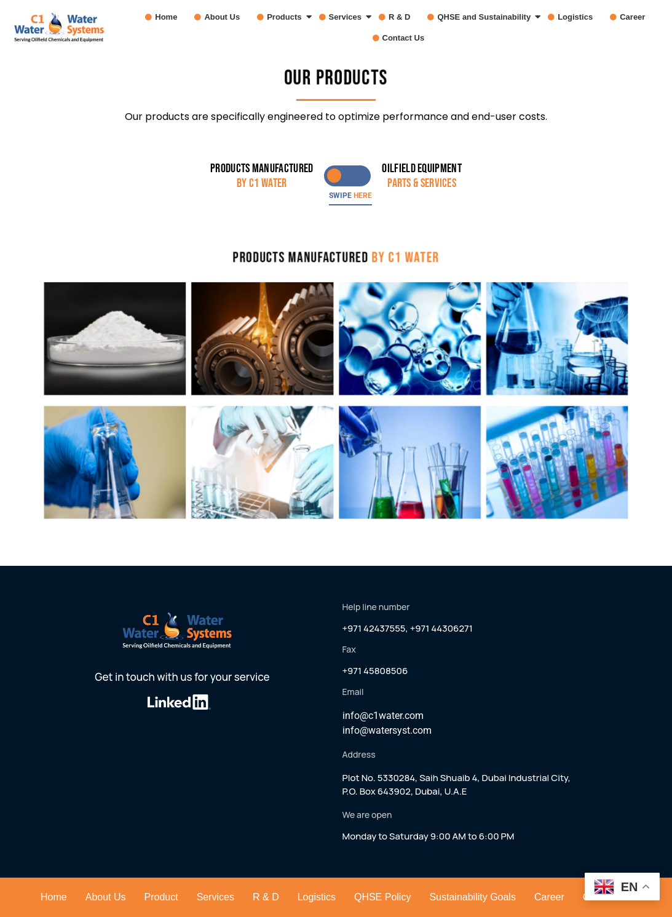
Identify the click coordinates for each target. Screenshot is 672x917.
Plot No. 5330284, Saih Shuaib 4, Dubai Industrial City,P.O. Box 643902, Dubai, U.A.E (456, 784)
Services (348, 17)
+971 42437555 (374, 628)
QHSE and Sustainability (486, 17)
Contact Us (403, 37)
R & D (399, 17)
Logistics (575, 17)
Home (166, 17)
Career (632, 17)
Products (287, 17)
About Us (222, 17)
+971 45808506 (375, 670)
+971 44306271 (441, 628)
